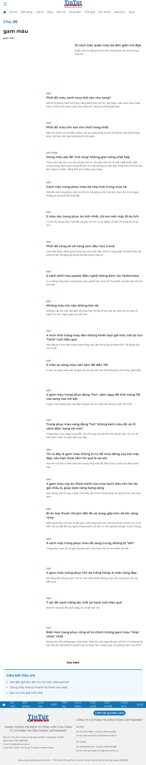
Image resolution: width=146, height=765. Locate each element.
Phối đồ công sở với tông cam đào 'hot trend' (80, 246)
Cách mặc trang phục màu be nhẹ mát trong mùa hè (86, 187)
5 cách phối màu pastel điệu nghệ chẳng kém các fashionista (92, 276)
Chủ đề (10, 21)
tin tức (41, 682)
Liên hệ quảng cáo (109, 713)
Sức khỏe (104, 12)
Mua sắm (75, 12)
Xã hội (13, 12)
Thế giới (89, 12)
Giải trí (40, 12)
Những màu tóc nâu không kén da (72, 305)
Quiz (132, 12)
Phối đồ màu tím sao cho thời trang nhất (77, 127)
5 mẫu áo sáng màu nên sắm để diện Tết (77, 365)
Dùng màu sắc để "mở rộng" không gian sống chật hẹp (88, 157)
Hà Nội (80, 726)
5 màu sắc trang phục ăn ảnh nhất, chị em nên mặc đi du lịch (92, 216)
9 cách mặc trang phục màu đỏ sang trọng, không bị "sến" (90, 543)
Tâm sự (61, 12)
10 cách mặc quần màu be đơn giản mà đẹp (108, 45)
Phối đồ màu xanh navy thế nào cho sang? (78, 98)
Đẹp (50, 12)
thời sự (29, 687)
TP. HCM (81, 741)
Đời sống (26, 12)
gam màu (15, 31)
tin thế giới (23, 692)
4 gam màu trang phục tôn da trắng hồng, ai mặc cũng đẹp (91, 573)
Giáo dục (119, 12)
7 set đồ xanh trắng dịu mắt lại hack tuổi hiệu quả (84, 602)
